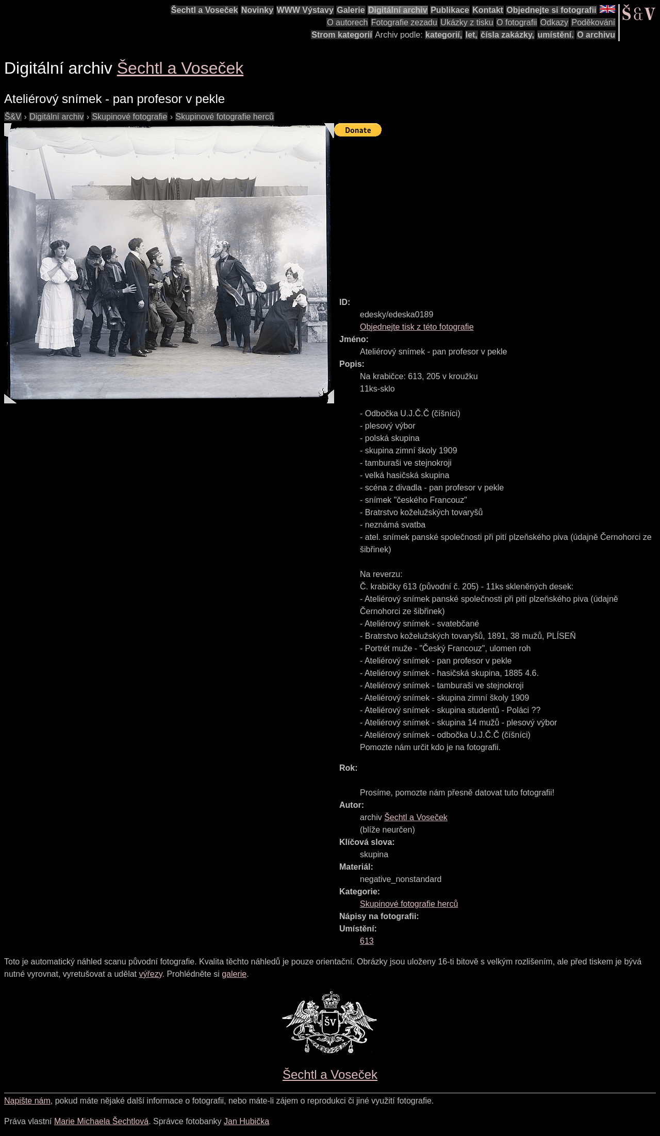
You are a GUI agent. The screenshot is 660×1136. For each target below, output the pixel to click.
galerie (234, 974)
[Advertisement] (497, 212)
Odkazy (554, 22)
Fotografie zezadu (404, 22)
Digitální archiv (397, 10)
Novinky (257, 10)
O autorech (347, 22)
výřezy (150, 974)
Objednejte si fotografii (551, 10)
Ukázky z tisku (466, 22)
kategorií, (443, 34)
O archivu (596, 34)
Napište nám (27, 1100)
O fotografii (517, 22)
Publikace (450, 10)
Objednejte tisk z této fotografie (417, 327)
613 (367, 941)
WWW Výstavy (305, 10)
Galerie (351, 10)
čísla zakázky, (507, 34)
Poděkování (593, 22)
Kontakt (487, 10)
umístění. (556, 34)
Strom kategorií (341, 34)
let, (471, 34)
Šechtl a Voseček (204, 10)
